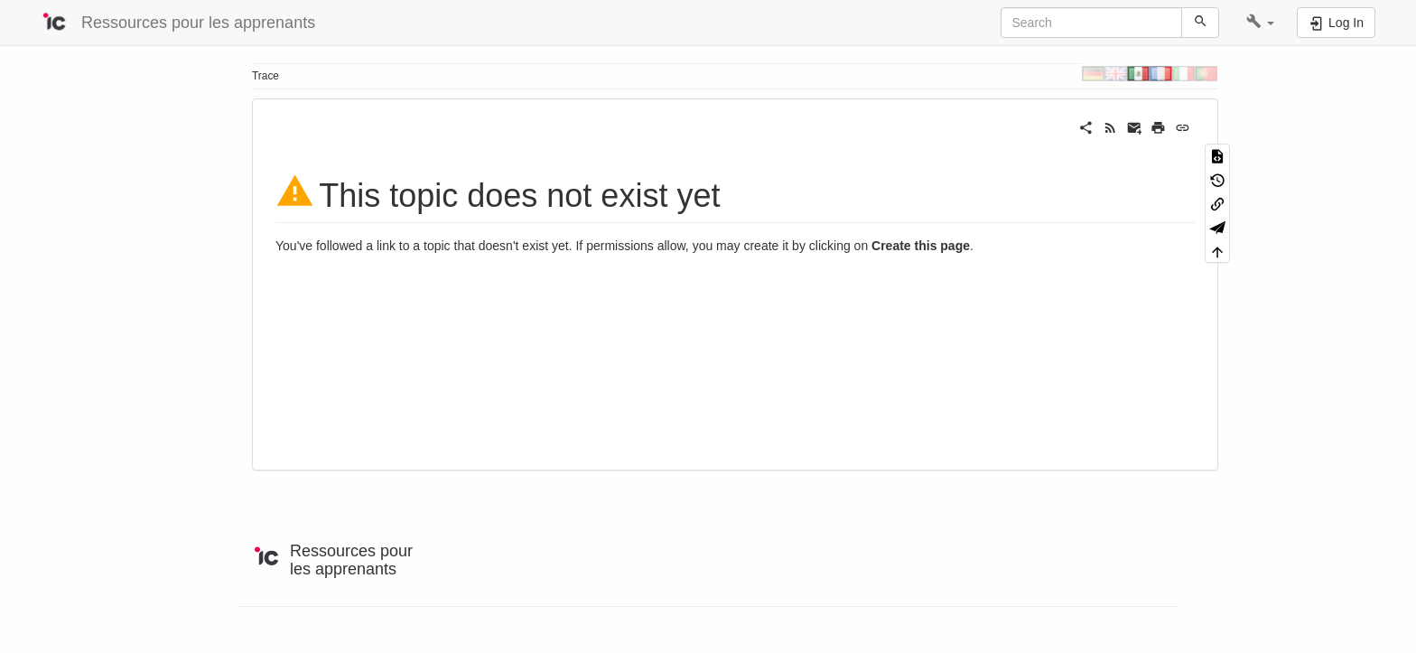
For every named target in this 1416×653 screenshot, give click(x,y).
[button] (1260, 22)
